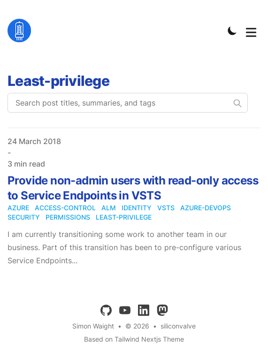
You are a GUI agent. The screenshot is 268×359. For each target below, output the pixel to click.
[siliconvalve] (22, 30)
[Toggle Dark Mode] (232, 30)
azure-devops (205, 208)
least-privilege (124, 217)
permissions (68, 217)
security (24, 217)
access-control (65, 208)
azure (18, 208)
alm (108, 208)
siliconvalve (178, 326)
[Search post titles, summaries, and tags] (128, 103)
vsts (166, 208)
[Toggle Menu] (251, 30)
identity (137, 208)
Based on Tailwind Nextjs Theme (134, 339)
